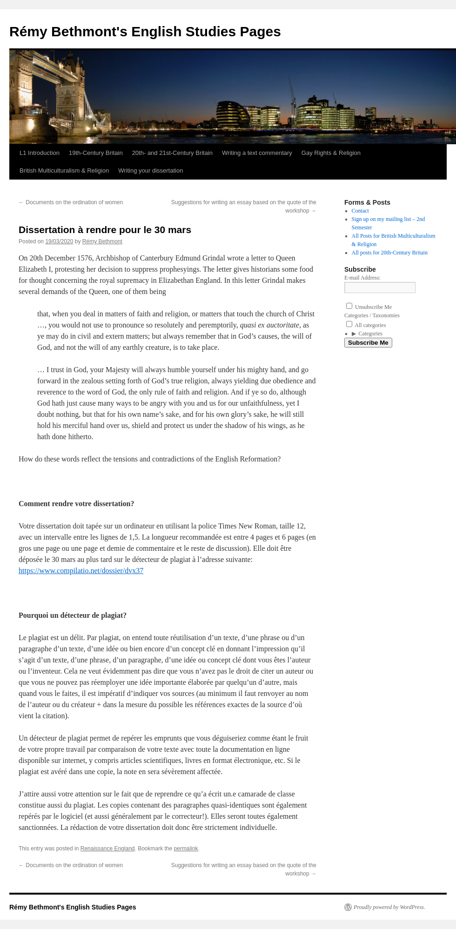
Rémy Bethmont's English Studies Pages (145, 31)
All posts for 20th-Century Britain (390, 252)
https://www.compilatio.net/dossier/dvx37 (81, 571)
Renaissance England (107, 848)
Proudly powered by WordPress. (389, 907)
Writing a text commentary (257, 152)
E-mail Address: (362, 277)
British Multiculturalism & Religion (64, 170)
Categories (370, 333)
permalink (186, 848)
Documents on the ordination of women (71, 202)
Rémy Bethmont (102, 241)
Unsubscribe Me (369, 307)
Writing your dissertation (150, 170)
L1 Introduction (40, 152)
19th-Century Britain (96, 152)
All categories (366, 325)
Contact (360, 210)
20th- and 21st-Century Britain (172, 152)
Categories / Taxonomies (372, 315)
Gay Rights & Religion (331, 152)
